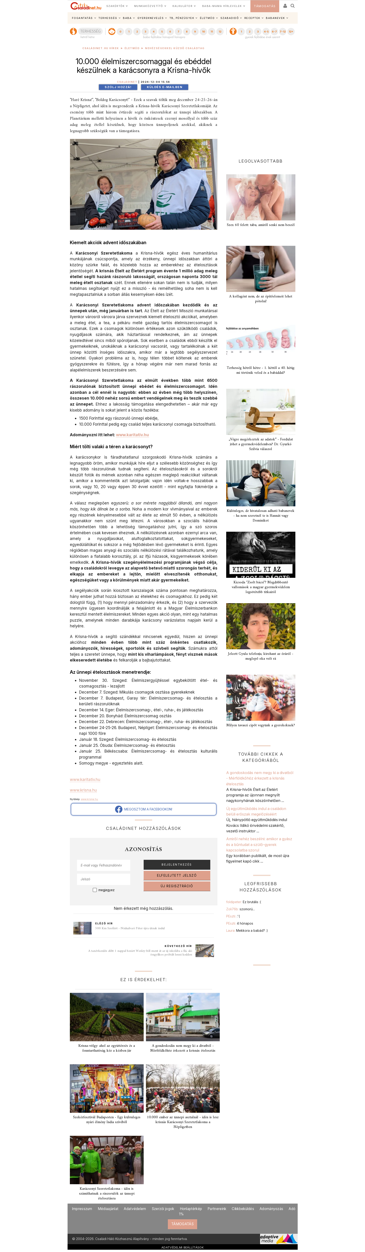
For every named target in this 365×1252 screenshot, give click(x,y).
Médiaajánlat (108, 1209)
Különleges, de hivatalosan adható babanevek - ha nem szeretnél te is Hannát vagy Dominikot (260, 516)
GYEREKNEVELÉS (150, 18)
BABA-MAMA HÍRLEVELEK (222, 6)
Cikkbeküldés (243, 1209)
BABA (127, 18)
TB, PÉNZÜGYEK (181, 18)
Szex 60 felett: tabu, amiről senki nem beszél (261, 225)
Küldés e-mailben (164, 87)
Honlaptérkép (191, 1209)
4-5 (266, 31)
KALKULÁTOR (182, 6)
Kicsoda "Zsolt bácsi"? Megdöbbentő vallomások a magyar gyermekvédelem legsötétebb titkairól (261, 587)
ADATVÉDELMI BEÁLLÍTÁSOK (182, 1247)
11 (212, 31)
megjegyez (106, 890)
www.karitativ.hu (132, 434)
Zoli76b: (240, 909)
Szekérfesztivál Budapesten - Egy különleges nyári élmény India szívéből (106, 1119)
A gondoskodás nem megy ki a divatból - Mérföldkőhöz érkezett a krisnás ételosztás (182, 1048)
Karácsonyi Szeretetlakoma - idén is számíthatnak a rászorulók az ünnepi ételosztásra (106, 1194)
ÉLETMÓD (207, 18)
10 (203, 31)
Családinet (127, 81)
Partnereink (217, 1209)
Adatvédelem (135, 1209)
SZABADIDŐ (229, 18)
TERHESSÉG (107, 18)
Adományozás (271, 1209)
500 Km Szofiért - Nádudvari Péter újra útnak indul (130, 928)
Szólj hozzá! (118, 87)
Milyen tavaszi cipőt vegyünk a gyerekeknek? (260, 725)
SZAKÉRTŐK (115, 6)
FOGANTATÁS (82, 18)
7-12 (283, 31)
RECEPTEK (252, 18)
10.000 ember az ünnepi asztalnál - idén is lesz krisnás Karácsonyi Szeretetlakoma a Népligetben (183, 1122)
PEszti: (233, 916)
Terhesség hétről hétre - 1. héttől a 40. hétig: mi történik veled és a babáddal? (261, 370)
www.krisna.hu (83, 790)
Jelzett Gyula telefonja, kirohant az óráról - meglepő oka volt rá (260, 656)
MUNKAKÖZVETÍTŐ (148, 6)
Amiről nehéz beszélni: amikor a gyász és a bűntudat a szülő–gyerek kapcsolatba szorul (259, 844)
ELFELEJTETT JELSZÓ (177, 875)
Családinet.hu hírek (100, 48)
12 (220, 31)
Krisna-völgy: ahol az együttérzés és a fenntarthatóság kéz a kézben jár (106, 1048)
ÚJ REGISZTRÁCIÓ (177, 886)
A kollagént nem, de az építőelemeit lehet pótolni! (260, 299)
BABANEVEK (275, 18)
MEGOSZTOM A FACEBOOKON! (143, 809)
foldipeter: (243, 902)
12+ (291, 31)
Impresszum (82, 1209)
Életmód (132, 48)
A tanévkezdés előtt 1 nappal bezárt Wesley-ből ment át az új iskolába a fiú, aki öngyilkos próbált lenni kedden (140, 953)
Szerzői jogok (163, 1209)
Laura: (247, 930)
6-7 (274, 31)
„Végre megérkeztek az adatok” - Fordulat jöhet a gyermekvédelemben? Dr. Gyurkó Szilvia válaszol (261, 444)
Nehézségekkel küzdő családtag (175, 48)
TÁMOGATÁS (265, 6)
